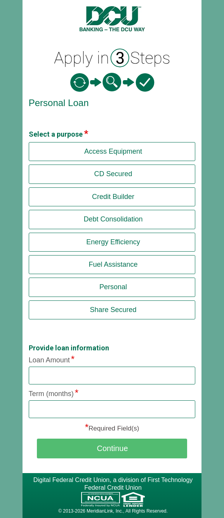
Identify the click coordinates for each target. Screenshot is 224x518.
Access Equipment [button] (113, 151)
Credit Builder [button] (113, 197)
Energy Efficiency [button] (113, 242)
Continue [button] (112, 448)
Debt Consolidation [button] (112, 219)
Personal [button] (113, 287)
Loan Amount (49, 360)
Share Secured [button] (113, 310)
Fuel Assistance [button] (113, 264)
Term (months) (51, 394)
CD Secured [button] (113, 174)
